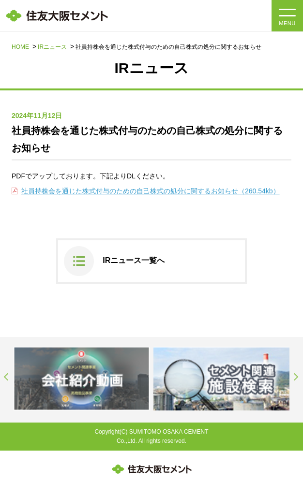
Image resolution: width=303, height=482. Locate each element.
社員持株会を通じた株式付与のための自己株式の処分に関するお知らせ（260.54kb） (150, 191)
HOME (20, 47)
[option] (82, 378)
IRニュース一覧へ (134, 260)
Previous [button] (7, 377)
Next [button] (296, 377)
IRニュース (52, 47)
